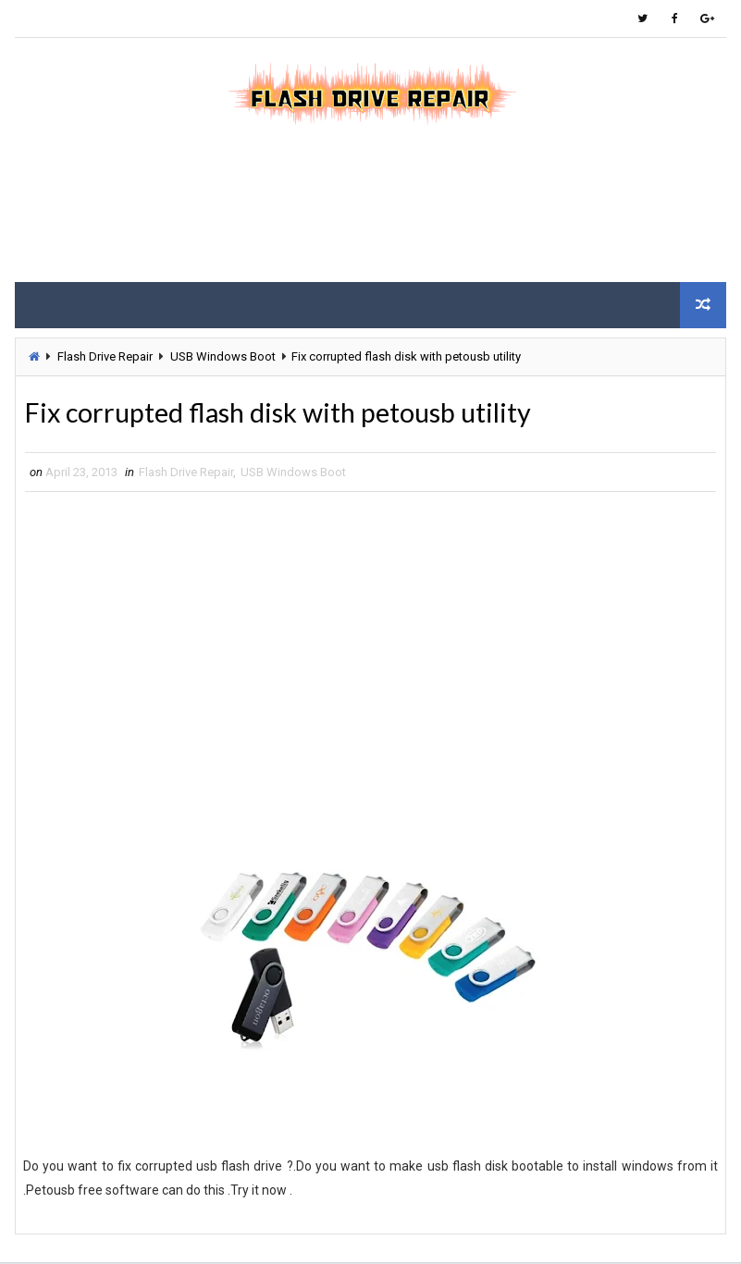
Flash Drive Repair (105, 356)
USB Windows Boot (223, 356)
